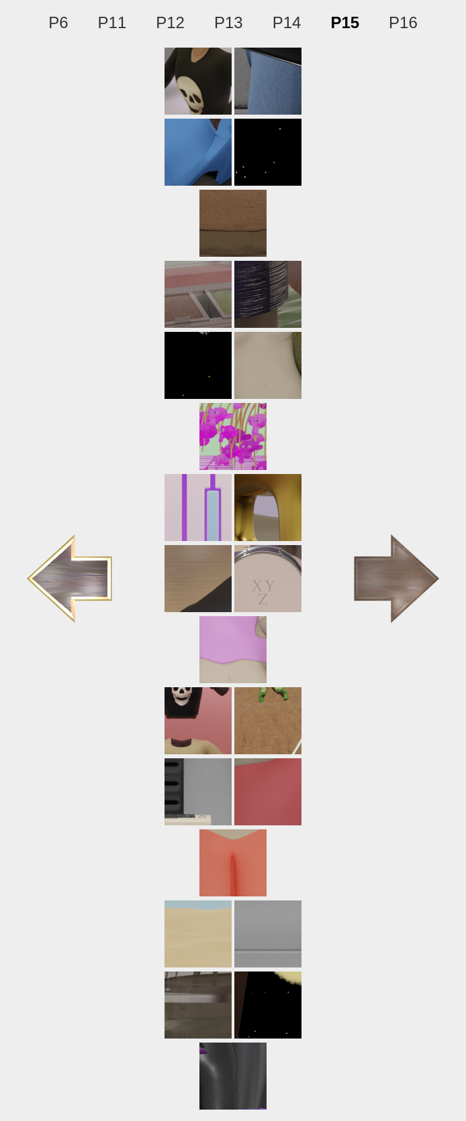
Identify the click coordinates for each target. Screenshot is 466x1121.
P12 (170, 22)
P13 (228, 22)
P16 (403, 22)
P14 (287, 22)
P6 (58, 22)
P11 (112, 22)
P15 (344, 22)
